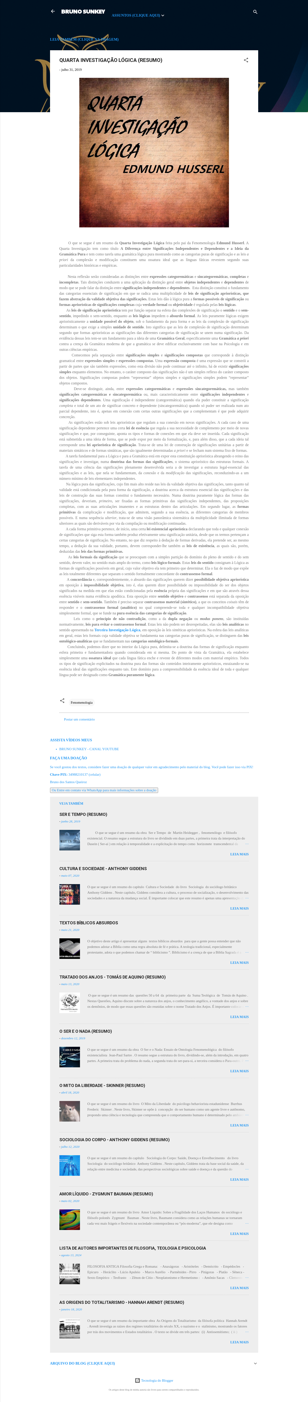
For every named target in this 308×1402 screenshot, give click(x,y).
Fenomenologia (82, 702)
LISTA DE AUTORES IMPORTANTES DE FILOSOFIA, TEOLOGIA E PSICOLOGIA (132, 1248)
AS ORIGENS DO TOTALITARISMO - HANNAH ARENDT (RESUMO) (121, 1302)
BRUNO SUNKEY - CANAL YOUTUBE (89, 749)
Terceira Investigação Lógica (117, 630)
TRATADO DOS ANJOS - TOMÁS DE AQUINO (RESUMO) (112, 977)
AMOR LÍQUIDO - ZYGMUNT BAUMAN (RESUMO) (106, 1193)
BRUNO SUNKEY (83, 11)
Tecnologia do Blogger (154, 1380)
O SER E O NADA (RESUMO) (85, 1031)
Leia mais (239, 854)
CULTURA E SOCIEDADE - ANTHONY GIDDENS (103, 868)
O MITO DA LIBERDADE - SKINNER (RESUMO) (102, 1085)
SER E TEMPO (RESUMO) (83, 814)
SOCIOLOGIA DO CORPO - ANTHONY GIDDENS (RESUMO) (114, 1139)
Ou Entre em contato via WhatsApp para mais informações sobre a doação (104, 790)
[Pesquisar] (255, 13)
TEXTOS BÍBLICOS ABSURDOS (88, 922)
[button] (246, 61)
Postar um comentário (79, 719)
